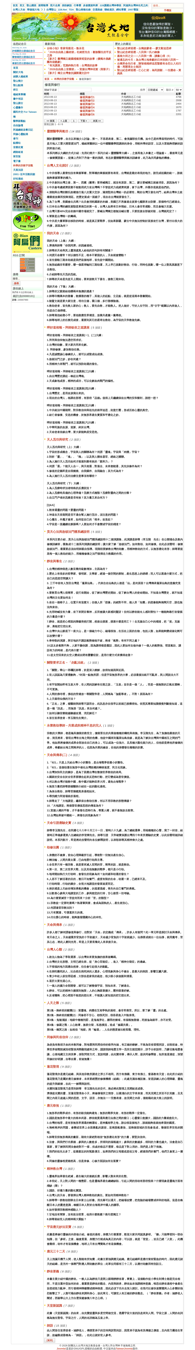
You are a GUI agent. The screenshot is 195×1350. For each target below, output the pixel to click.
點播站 (17, 142)
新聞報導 (43, 5)
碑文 (15, 89)
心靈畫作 (18, 107)
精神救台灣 (54, 1168)
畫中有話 (18, 98)
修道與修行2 (87, 100)
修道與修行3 (87, 104)
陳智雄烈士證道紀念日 (23, 57)
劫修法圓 (53, 847)
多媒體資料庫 (90, 5)
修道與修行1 (87, 97)
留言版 (17, 156)
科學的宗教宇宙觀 (23, 165)
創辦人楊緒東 (20, 76)
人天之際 (53, 1003)
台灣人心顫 (54, 949)
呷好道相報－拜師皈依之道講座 (68, 327)
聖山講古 (18, 103)
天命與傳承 (54, 924)
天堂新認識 (54, 1305)
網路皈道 (18, 152)
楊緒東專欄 (19, 94)
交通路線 (97, 9)
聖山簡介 (18, 80)
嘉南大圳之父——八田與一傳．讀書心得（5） (144, 55)
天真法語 (18, 169)
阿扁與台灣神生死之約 (135, 5)
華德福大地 (33, 9)
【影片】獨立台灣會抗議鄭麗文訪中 (68, 73)
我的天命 (53, 233)
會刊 (15, 138)
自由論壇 (18, 125)
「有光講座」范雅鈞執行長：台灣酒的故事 (72, 65)
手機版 (167, 10)
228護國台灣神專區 (110, 5)
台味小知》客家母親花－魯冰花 (65, 48)
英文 (22, 5)
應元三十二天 (56, 1251)
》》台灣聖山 (48, 9)
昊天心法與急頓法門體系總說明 (68, 531)
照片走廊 (55, 5)
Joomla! (61, 1348)
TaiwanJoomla (124, 1348)
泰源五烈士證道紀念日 (23, 63)
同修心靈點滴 (20, 134)
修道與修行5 (87, 110)
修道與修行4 (87, 107)
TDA (71, 9)
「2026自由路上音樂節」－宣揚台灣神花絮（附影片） (79, 69)
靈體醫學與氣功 (57, 131)
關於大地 (18, 72)
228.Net (62, 9)
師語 (50, 1325)
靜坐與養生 (54, 561)
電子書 (17, 161)
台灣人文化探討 (57, 165)
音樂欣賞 (18, 147)
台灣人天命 (19, 9)
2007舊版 (133, 9)
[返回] (50, 1340)
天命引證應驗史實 (59, 822)
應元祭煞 (53, 1105)
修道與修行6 (87, 114)
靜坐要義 (53, 1271)
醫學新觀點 (19, 121)
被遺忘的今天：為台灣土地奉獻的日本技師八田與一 (147, 59)
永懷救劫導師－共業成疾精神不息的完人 (74, 725)
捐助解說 (67, 5)
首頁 (15, 5)
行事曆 (77, 5)
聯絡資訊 (109, 9)
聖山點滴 (18, 85)
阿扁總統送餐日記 (23, 129)
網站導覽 (121, 9)
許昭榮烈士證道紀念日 (23, 51)
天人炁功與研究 (57, 439)
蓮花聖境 (53, 1066)
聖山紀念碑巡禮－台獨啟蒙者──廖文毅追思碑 (144, 48)
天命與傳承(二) (57, 755)
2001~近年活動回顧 (24, 174)
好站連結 (18, 178)
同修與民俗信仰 (57, 1037)
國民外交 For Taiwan (25, 111)
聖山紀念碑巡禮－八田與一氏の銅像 (138, 52)
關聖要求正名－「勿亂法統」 (66, 662)
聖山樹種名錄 (83, 9)
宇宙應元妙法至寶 (59, 1226)
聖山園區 (31, 5)
